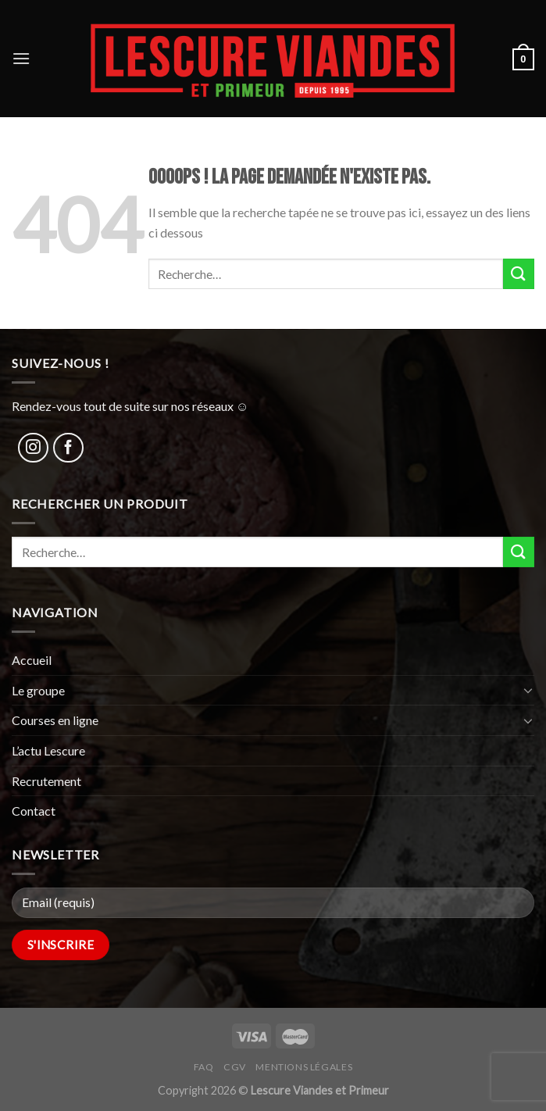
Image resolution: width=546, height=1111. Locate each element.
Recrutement (46, 780)
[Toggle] (528, 690)
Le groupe (38, 690)
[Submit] (518, 274)
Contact (33, 810)
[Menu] (21, 58)
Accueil (32, 659)
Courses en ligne (55, 720)
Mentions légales (303, 1067)
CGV (234, 1067)
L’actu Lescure (48, 750)
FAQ (204, 1067)
